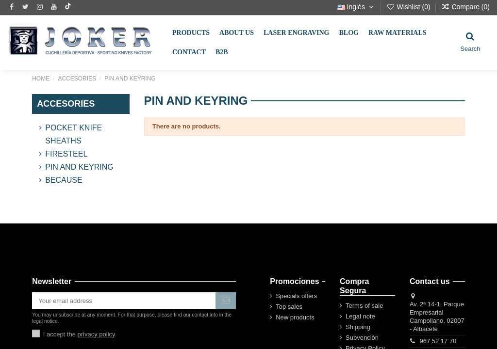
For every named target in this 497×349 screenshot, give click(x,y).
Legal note (360, 316)
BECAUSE (63, 180)
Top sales (289, 306)
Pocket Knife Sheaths (73, 134)
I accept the (79, 334)
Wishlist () (409, 7)
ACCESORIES (66, 104)
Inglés (356, 7)
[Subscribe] (225, 300)
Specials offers (296, 296)
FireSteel (66, 154)
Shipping (358, 327)
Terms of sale (364, 305)
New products (295, 317)
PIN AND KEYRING (79, 167)
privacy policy (97, 334)
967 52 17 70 (437, 341)
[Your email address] (123, 300)
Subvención (362, 337)
